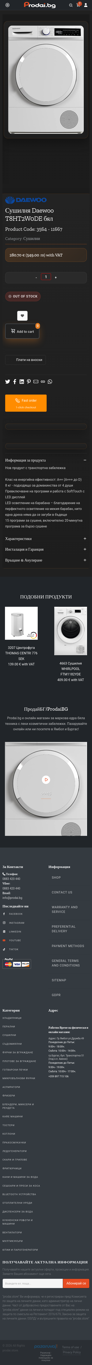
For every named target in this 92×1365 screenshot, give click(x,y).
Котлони (8, 1133)
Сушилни (9, 1035)
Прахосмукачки (14, 1142)
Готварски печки (15, 1069)
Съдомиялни (12, 1043)
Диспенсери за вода (17, 1211)
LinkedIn (11, 931)
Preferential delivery (64, 929)
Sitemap (59, 980)
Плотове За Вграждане (19, 1061)
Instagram (13, 922)
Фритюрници (12, 1168)
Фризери (8, 1095)
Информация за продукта (46, 460)
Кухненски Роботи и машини (17, 1222)
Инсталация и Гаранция (46, 550)
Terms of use (70, 1347)
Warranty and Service (65, 909)
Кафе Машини (12, 1116)
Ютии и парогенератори (20, 1249)
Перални (8, 1026)
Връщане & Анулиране (46, 560)
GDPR (56, 995)
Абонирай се (76, 1283)
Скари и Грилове (14, 1159)
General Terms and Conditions (66, 963)
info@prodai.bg (12, 897)
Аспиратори (11, 1087)
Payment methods (68, 946)
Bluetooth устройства (19, 1194)
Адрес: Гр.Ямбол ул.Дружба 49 (66, 1038)
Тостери (8, 1125)
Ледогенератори (14, 1151)
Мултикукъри (12, 1241)
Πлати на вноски (28, 360)
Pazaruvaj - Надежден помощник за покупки (46, 1357)
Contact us (62, 892)
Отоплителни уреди (17, 1202)
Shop (56, 877)
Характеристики (46, 539)
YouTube (11, 940)
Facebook (12, 913)
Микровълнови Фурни (18, 1078)
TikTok (10, 949)
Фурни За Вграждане (17, 1052)
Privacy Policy (72, 1352)
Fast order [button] (26, 400)
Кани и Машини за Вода (20, 1177)
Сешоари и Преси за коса (21, 1185)
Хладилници (12, 1018)
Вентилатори (12, 1232)
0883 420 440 (11, 879)
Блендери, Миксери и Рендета (18, 1106)
